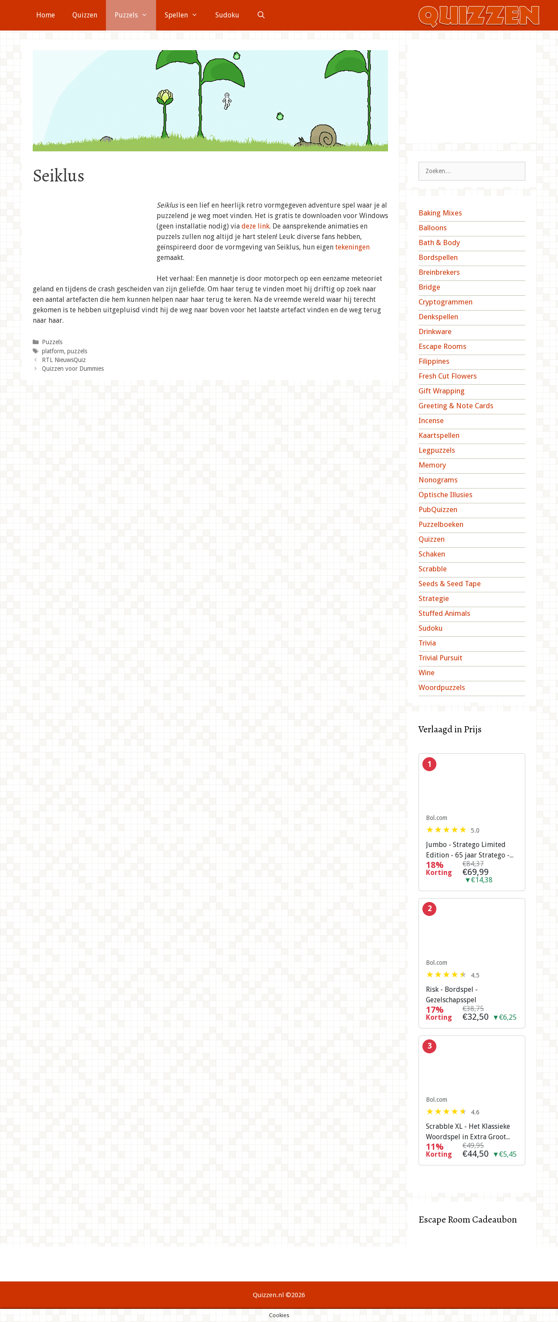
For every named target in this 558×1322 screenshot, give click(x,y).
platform (53, 351)
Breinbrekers (439, 272)
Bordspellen (438, 257)
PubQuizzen (437, 509)
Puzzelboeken (440, 524)
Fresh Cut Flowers (447, 376)
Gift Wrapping (441, 390)
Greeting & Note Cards (455, 405)
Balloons (432, 227)
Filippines (433, 361)
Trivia (427, 643)
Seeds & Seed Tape (449, 583)
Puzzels (136, 15)
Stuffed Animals (444, 613)
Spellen (186, 15)
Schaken (431, 554)
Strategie (433, 598)
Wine (426, 672)
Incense (431, 420)
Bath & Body (439, 242)
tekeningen (352, 247)
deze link (255, 226)
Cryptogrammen (445, 301)
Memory (432, 465)
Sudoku (227, 15)
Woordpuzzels (441, 687)
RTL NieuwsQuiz (64, 359)
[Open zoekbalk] (261, 15)
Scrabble (432, 568)
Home (45, 15)
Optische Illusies (445, 494)
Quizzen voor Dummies (73, 368)
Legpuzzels (436, 450)
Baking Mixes (440, 212)
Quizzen (84, 15)
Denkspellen (438, 316)
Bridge (429, 287)
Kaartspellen (438, 435)
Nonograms (438, 479)
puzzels (77, 351)
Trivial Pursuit (440, 657)
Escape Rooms (442, 346)
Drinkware (435, 331)
